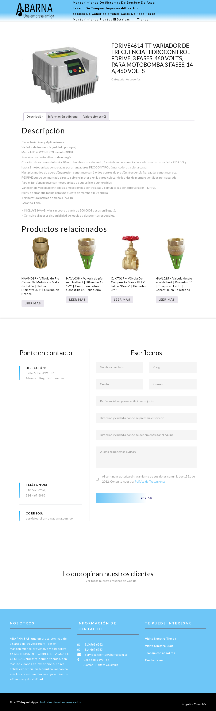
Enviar (146, 497)
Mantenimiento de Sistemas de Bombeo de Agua (114, 2)
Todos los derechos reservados (60, 702)
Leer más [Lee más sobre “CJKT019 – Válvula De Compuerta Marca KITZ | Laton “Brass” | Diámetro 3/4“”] (122, 299)
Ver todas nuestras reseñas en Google (108, 580)
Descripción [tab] (35, 116)
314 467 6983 (36, 495)
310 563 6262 (36, 490)
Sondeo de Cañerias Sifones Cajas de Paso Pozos (114, 13)
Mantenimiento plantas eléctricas (101, 19)
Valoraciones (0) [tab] (94, 116)
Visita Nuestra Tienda (160, 638)
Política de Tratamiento (150, 481)
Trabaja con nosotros (160, 653)
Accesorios (133, 79)
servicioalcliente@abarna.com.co (49, 518)
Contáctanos (154, 660)
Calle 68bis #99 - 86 (40, 373)
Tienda (143, 19)
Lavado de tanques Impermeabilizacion (105, 8)
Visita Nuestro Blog (159, 645)
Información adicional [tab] (63, 116)
